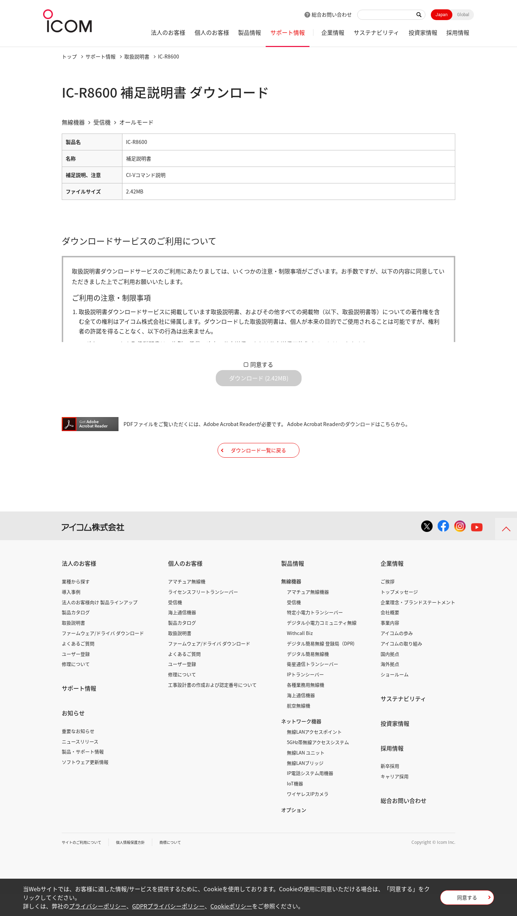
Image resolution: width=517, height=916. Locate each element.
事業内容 (390, 644)
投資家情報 (423, 32)
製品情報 (249, 32)
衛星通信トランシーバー (312, 685)
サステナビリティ (376, 32)
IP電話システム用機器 (310, 794)
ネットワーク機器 (301, 743)
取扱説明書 (136, 56)
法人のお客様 (168, 32)
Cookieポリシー (231, 906)
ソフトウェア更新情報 (85, 783)
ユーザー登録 (76, 675)
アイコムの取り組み (401, 665)
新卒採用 (390, 787)
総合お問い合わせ (332, 14)
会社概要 (390, 634)
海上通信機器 (182, 634)
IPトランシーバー (305, 696)
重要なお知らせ (78, 752)
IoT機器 (295, 805)
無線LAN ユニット (306, 774)
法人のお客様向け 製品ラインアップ (100, 623)
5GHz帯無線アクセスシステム (318, 764)
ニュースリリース (80, 763)
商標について (186, 863)
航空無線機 (298, 727)
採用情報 (457, 32)
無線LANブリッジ (305, 784)
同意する (261, 364)
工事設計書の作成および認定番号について (212, 706)
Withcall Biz (300, 654)
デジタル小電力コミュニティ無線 (322, 644)
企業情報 (332, 32)
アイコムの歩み (397, 654)
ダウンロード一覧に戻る (258, 466)
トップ (69, 56)
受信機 (175, 623)
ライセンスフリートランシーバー (203, 613)
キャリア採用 (395, 798)
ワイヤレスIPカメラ (308, 815)
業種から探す (76, 603)
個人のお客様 (212, 32)
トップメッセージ (399, 613)
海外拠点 (390, 685)
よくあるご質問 (78, 665)
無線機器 (291, 603)
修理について (76, 685)
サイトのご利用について (85, 863)
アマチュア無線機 (186, 603)
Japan (442, 14)
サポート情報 (287, 32)
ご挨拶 (388, 603)
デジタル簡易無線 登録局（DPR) (320, 665)
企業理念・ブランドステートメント (418, 623)
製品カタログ (76, 634)
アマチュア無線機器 (308, 613)
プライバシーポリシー (97, 906)
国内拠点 (390, 675)
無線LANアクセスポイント (314, 753)
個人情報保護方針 (141, 863)
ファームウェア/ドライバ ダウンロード (103, 654)
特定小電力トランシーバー (315, 634)
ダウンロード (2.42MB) (258, 383)
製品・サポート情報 (83, 773)
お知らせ (73, 734)
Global (463, 14)
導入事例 (71, 613)
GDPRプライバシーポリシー (168, 906)
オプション (293, 831)
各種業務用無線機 (305, 706)
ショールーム (395, 696)
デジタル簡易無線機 (308, 675)
